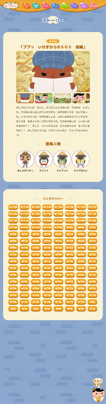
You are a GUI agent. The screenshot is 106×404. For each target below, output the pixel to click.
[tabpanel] (53, 71)
